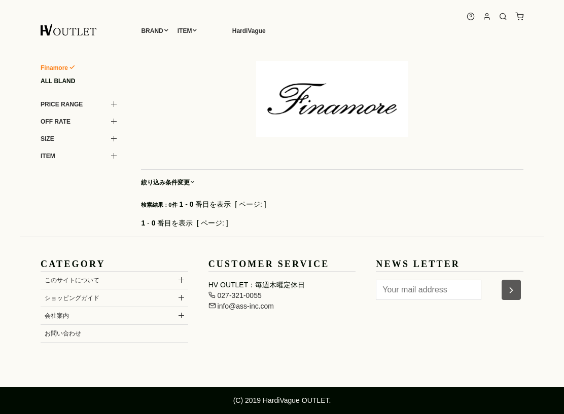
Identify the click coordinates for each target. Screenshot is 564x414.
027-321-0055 (235, 295)
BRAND (152, 30)
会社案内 (57, 315)
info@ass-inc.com (241, 306)
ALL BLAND (58, 81)
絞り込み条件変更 (168, 182)
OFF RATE (55, 121)
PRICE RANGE (62, 104)
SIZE (47, 138)
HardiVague (249, 30)
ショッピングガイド (72, 298)
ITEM (185, 30)
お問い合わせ (63, 333)
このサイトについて (72, 280)
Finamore (54, 67)
